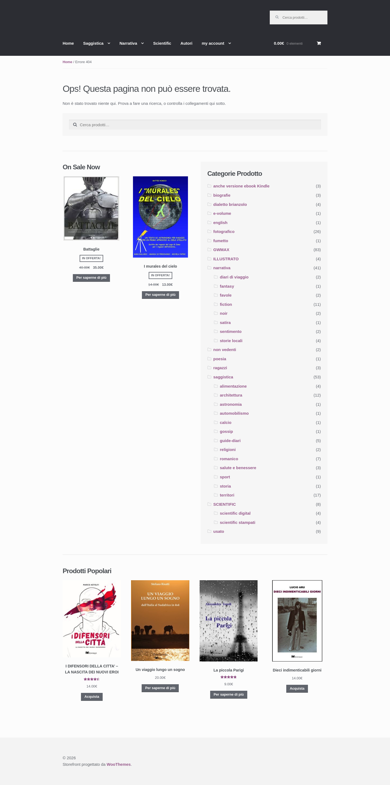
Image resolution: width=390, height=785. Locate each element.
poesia (219, 358)
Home (68, 43)
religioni (228, 449)
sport (225, 477)
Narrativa (128, 43)
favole (226, 295)
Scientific (162, 43)
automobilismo (234, 413)
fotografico (224, 231)
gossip (226, 431)
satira (225, 322)
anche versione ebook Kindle (241, 186)
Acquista (91, 697)
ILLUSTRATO (226, 259)
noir (223, 313)
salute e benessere (238, 467)
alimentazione (233, 386)
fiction (226, 304)
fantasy (227, 286)
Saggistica (93, 43)
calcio (226, 422)
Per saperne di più (91, 277)
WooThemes (119, 764)
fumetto (220, 240)
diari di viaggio (234, 277)
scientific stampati (237, 522)
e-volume (222, 213)
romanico (229, 458)
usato (218, 531)
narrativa (221, 267)
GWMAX (221, 249)
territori (227, 495)
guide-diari (230, 440)
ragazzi (220, 367)
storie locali (231, 340)
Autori (186, 43)
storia (225, 486)
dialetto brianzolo (230, 204)
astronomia (231, 404)
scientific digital (235, 513)
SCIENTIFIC (224, 504)
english (220, 222)
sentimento (231, 331)
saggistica (223, 377)
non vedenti (224, 349)
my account (213, 43)
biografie (221, 195)
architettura (231, 395)
